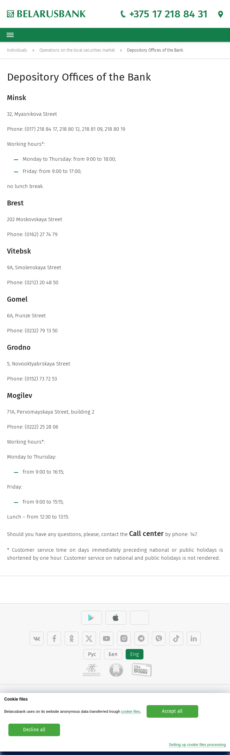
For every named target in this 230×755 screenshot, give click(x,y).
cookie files (130, 711)
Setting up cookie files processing (197, 744)
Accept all (172, 711)
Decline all (34, 730)
